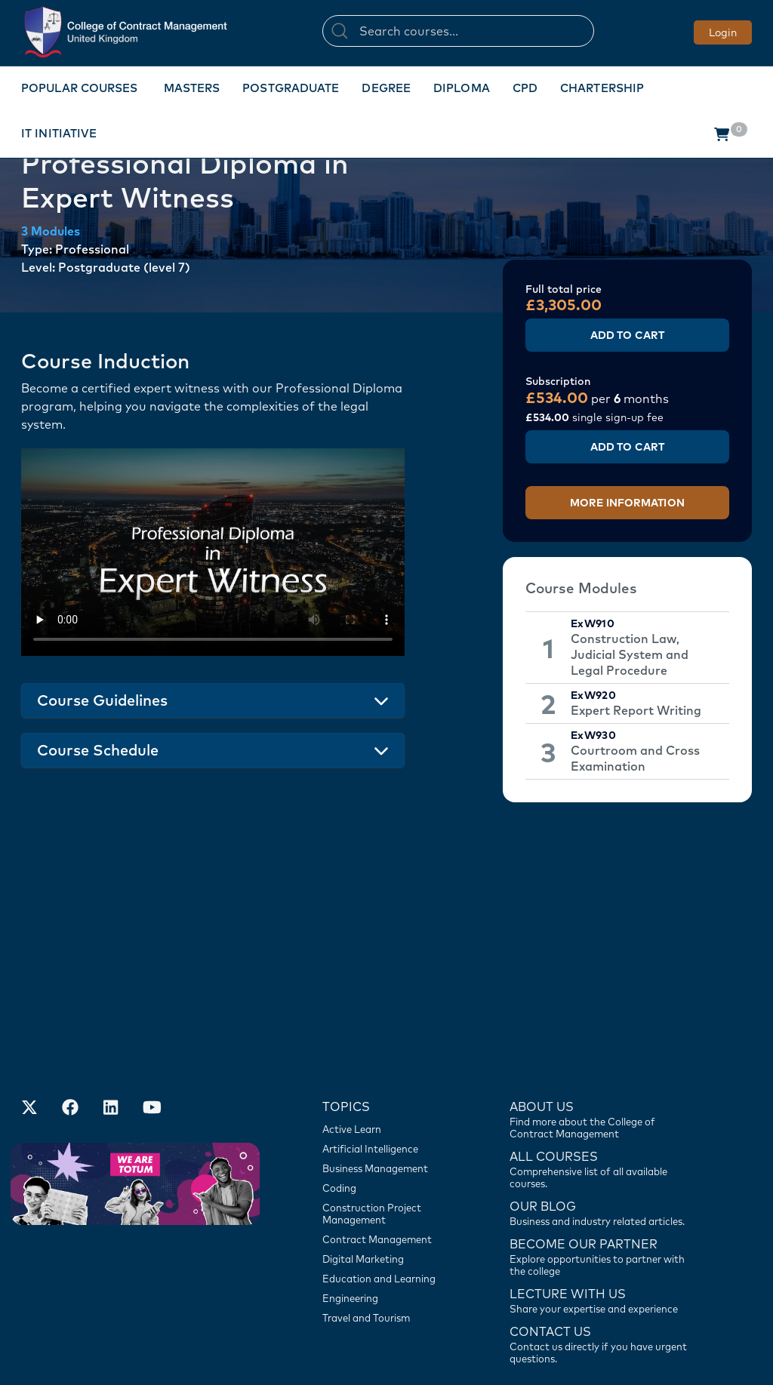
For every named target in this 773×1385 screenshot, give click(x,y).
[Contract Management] (389, 1142)
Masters (192, 88)
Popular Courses (79, 88)
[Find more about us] (602, 1021)
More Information (627, 502)
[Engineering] (389, 1201)
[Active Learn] (389, 1032)
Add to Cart (627, 335)
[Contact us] (602, 1115)
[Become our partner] (602, 1158)
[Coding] (389, 1091)
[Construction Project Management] (389, 1116)
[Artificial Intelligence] (389, 1051)
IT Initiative (59, 133)
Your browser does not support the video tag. (213, 552)
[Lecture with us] (602, 1202)
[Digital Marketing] (389, 1162)
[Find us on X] (29, 1012)
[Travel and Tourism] (389, 1220)
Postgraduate (290, 88)
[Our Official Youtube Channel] (152, 1012)
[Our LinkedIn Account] (111, 1012)
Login (723, 32)
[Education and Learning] (389, 1181)
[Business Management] (389, 1071)
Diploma (461, 88)
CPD (525, 88)
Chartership (602, 88)
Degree (386, 88)
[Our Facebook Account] (70, 1012)
